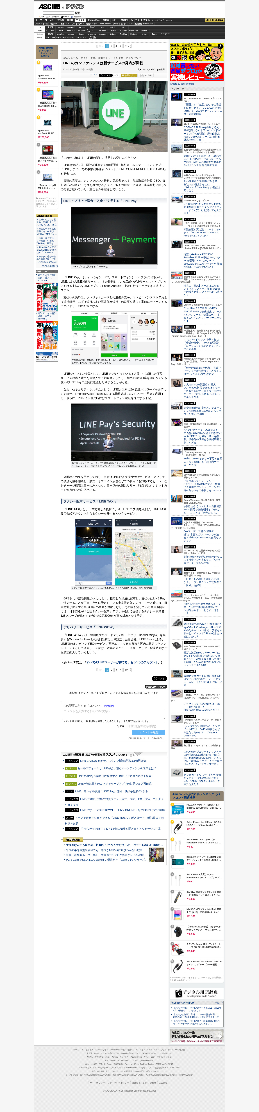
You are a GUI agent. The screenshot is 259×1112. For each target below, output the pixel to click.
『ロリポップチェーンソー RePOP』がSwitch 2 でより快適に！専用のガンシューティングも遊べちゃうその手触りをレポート (202, 486)
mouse (60, 27)
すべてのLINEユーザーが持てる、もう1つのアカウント (122, 662)
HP (123, 27)
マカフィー (50, 38)
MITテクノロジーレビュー (156, 1071)
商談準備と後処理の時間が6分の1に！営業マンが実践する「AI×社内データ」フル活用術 (203, 559)
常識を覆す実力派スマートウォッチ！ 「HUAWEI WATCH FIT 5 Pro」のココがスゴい (202, 232)
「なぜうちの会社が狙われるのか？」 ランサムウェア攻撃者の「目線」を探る (202, 582)
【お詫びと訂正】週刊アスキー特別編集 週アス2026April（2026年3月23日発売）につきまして (196, 1015)
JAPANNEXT (71, 37)
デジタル (73, 6)
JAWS (50, 34)
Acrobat (60, 34)
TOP (75, 1050)
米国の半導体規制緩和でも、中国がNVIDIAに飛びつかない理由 (104, 850)
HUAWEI (123, 31)
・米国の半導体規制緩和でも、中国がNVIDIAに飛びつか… (47, 231)
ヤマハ (144, 34)
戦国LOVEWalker (185, 1075)
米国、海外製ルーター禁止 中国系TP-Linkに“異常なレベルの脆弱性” (108, 855)
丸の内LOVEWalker (169, 1075)
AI (46, 20)
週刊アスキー (91, 24)
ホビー (115, 20)
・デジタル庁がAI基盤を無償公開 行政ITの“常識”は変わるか (47, 259)
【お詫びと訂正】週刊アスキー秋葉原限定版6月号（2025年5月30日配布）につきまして (196, 1022)
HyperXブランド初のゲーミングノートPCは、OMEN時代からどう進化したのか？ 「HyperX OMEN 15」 (202, 731)
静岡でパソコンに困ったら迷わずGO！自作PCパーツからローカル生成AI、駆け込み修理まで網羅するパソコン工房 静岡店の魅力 (202, 160)
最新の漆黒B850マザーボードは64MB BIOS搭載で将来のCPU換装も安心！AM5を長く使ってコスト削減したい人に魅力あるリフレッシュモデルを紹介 (203, 658)
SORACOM (119, 1064)
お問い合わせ (149, 1082)
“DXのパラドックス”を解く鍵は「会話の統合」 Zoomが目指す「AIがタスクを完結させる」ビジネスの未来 (202, 344)
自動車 (106, 20)
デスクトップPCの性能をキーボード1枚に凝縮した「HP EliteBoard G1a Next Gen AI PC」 (203, 707)
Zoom (154, 34)
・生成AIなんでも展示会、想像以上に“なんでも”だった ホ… (47, 222)
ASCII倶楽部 (214, 20)
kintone (71, 34)
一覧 (116, 75)
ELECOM (50, 31)
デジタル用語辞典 (125, 1071)
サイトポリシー (97, 1082)
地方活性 (138, 24)
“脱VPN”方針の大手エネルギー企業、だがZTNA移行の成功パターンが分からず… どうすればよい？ (202, 608)
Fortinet (133, 34)
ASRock (102, 31)
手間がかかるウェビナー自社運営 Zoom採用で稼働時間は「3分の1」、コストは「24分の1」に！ (204, 509)
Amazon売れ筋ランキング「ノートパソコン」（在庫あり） (46, 52)
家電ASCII (65, 24)
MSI (102, 27)
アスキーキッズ (41, 24)
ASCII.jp (49, 6)
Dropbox (102, 34)
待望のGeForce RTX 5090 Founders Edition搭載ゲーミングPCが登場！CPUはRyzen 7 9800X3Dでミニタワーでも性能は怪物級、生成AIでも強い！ (203, 260)
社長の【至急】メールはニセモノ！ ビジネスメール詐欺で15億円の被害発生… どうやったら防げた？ (203, 290)
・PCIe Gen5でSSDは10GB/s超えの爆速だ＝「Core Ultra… (47, 250)
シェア (94, 74)
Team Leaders (131, 1068)
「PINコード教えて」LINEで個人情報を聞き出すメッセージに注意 (120, 828)
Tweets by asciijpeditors (182, 83)
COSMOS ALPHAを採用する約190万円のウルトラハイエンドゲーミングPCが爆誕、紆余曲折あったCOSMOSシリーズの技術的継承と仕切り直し (202, 133)
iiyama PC (125, 1053)
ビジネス (59, 20)
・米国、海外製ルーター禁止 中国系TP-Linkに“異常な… (46, 241)
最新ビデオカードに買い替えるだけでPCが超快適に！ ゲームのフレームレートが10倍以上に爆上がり (203, 680)
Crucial (113, 31)
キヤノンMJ (61, 38)
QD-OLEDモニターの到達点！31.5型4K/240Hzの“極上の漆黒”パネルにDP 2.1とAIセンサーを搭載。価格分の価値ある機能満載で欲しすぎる (202, 436)
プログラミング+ (120, 24)
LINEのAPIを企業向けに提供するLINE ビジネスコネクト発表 (114, 776)
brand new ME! (147, 1061)
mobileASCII (139, 1071)
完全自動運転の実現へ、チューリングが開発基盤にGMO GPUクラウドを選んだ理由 (203, 410)
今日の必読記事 (98, 1071)
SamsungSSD (89, 30)
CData (112, 34)
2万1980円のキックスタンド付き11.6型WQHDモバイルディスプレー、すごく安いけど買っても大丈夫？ (203, 209)
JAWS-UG (99, 1057)
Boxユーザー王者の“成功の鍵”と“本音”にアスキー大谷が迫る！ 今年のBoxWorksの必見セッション (202, 536)
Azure (81, 34)
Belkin (144, 31)
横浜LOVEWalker (104, 1075)
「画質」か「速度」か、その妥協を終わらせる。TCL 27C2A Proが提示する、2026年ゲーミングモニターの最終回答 (203, 109)
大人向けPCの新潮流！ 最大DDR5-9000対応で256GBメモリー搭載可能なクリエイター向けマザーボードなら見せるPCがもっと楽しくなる (202, 390)
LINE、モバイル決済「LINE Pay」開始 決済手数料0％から (111, 791)
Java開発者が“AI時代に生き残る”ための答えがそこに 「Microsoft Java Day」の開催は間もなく (202, 186)
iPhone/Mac (94, 20)
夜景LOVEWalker (137, 1075)
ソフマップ (81, 38)
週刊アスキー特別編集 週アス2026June (47, 277)
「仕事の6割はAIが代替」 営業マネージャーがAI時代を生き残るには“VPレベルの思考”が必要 (202, 370)
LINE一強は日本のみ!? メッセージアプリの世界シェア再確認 (114, 783)
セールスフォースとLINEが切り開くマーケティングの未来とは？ (117, 768)
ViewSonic (133, 31)
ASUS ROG (71, 31)
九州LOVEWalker (153, 1075)
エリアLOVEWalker (88, 1075)
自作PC (124, 20)
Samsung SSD (91, 1064)
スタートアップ (157, 20)
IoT (51, 20)
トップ (39, 20)
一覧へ (218, 1003)
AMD (61, 31)
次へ (127, 46)
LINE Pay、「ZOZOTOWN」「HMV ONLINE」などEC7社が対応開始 (122, 809)
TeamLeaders (105, 24)
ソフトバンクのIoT (165, 34)
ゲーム (169, 20)
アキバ (138, 20)
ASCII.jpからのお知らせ (182, 1003)
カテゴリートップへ (156, 686)
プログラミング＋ (145, 1068)
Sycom (82, 27)
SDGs (131, 24)
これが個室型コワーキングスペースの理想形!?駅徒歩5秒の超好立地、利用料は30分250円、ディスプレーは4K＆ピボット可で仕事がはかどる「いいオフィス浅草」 (203, 758)
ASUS (112, 27)
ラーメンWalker (72, 1075)
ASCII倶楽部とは (50, 266)
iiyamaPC (71, 27)
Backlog (123, 34)
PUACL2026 (148, 24)
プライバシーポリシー (118, 1082)
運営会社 (136, 1082)
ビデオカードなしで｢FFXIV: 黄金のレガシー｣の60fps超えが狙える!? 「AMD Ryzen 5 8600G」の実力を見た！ (202, 779)
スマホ (146, 20)
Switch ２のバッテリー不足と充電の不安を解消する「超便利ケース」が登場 (203, 461)
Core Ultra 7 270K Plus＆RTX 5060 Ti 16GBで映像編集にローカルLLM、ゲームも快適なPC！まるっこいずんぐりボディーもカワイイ (203, 314)
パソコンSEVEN (92, 27)
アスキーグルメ (78, 24)
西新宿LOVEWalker (121, 1075)
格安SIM (53, 24)
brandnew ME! (92, 37)
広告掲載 (163, 1082)
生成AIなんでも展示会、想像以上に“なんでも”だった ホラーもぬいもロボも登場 (116, 844)
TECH (70, 20)
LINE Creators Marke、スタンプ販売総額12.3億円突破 (113, 760)
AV (132, 20)
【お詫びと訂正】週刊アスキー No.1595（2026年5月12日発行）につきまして (197, 1009)
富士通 (50, 27)
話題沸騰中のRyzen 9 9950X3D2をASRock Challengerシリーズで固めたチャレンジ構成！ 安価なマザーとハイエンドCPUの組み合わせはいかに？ (203, 630)
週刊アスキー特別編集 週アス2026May (47, 316)
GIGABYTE (81, 31)
